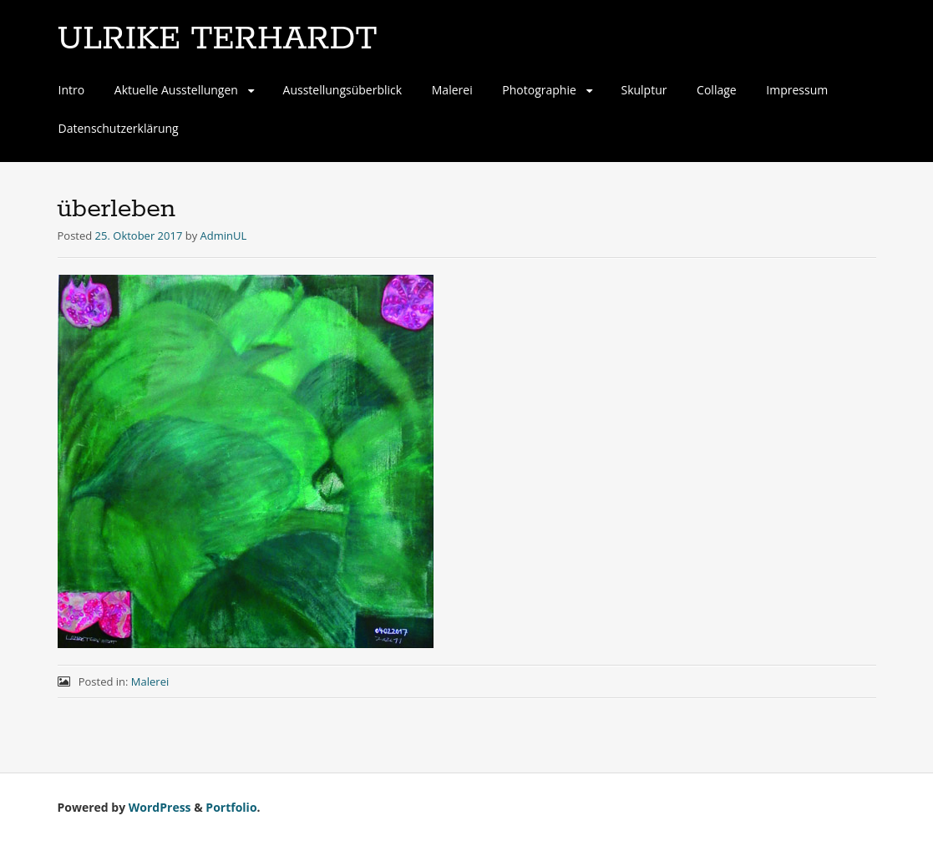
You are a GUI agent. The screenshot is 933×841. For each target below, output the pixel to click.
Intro (71, 90)
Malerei (452, 90)
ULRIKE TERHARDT (218, 39)
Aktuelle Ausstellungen (176, 90)
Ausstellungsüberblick (343, 90)
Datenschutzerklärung (118, 128)
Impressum (797, 90)
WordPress (160, 807)
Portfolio (230, 807)
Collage (717, 90)
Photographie (539, 90)
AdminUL (223, 235)
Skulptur (644, 90)
